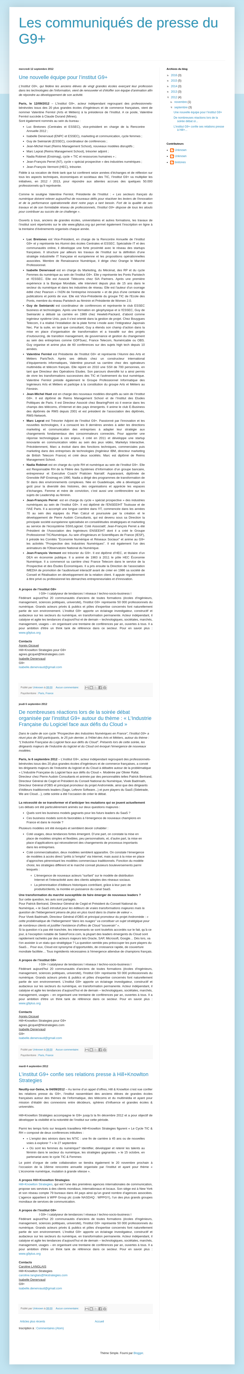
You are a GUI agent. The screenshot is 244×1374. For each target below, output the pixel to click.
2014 (174, 86)
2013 (174, 91)
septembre (181, 107)
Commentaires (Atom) (50, 1328)
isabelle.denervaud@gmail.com (40, 667)
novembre (181, 102)
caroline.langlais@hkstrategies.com (43, 1275)
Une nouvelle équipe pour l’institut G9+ (63, 77)
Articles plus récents (32, 1321)
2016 (174, 75)
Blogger (138, 1353)
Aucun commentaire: (68, 687)
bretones (180, 162)
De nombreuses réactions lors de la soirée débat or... (196, 119)
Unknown (181, 150)
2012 (174, 97)
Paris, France (45, 693)
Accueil (99, 1321)
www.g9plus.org (30, 632)
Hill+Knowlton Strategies (36, 1184)
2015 (174, 80)
